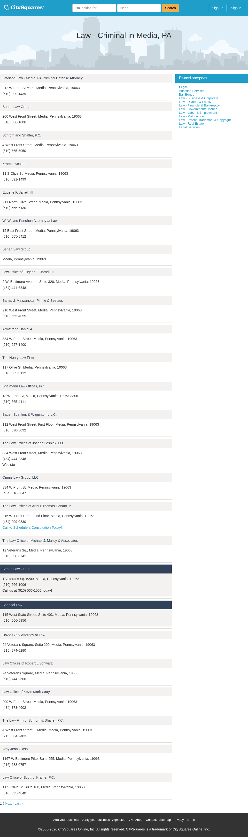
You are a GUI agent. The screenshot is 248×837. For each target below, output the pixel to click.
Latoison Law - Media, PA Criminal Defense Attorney (42, 78)
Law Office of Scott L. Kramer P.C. (28, 777)
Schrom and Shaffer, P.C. (21, 135)
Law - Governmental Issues (198, 109)
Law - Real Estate (191, 123)
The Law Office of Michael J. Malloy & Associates (40, 541)
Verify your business (96, 820)
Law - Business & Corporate (198, 98)
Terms (190, 820)
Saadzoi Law (12, 605)
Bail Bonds (186, 94)
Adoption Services (191, 91)
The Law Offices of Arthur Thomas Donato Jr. (37, 506)
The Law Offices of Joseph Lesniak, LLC (33, 443)
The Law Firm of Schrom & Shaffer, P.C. (33, 720)
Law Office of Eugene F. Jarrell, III (28, 272)
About (139, 820)
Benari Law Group (16, 107)
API (130, 820)
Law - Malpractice (191, 116)
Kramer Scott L (13, 164)
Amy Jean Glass (15, 749)
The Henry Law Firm (18, 358)
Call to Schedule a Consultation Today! (32, 527)
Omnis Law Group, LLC (20, 477)
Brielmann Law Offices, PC (23, 386)
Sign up (217, 8)
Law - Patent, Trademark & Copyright (205, 120)
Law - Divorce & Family (195, 102)
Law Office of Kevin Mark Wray (26, 692)
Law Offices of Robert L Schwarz (27, 663)
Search (170, 8)
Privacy (178, 820)
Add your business (66, 820)
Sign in (236, 8)
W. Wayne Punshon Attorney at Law (30, 221)
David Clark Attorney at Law (23, 635)
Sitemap (165, 820)
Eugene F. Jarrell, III (17, 192)
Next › (9, 803)
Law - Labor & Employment (198, 112)
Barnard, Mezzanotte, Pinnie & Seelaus (32, 300)
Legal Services (189, 127)
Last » (19, 803)
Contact (151, 820)
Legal (183, 87)
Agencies (118, 820)
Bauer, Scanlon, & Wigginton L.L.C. (29, 414)
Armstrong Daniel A (17, 329)
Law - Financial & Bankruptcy (199, 105)
